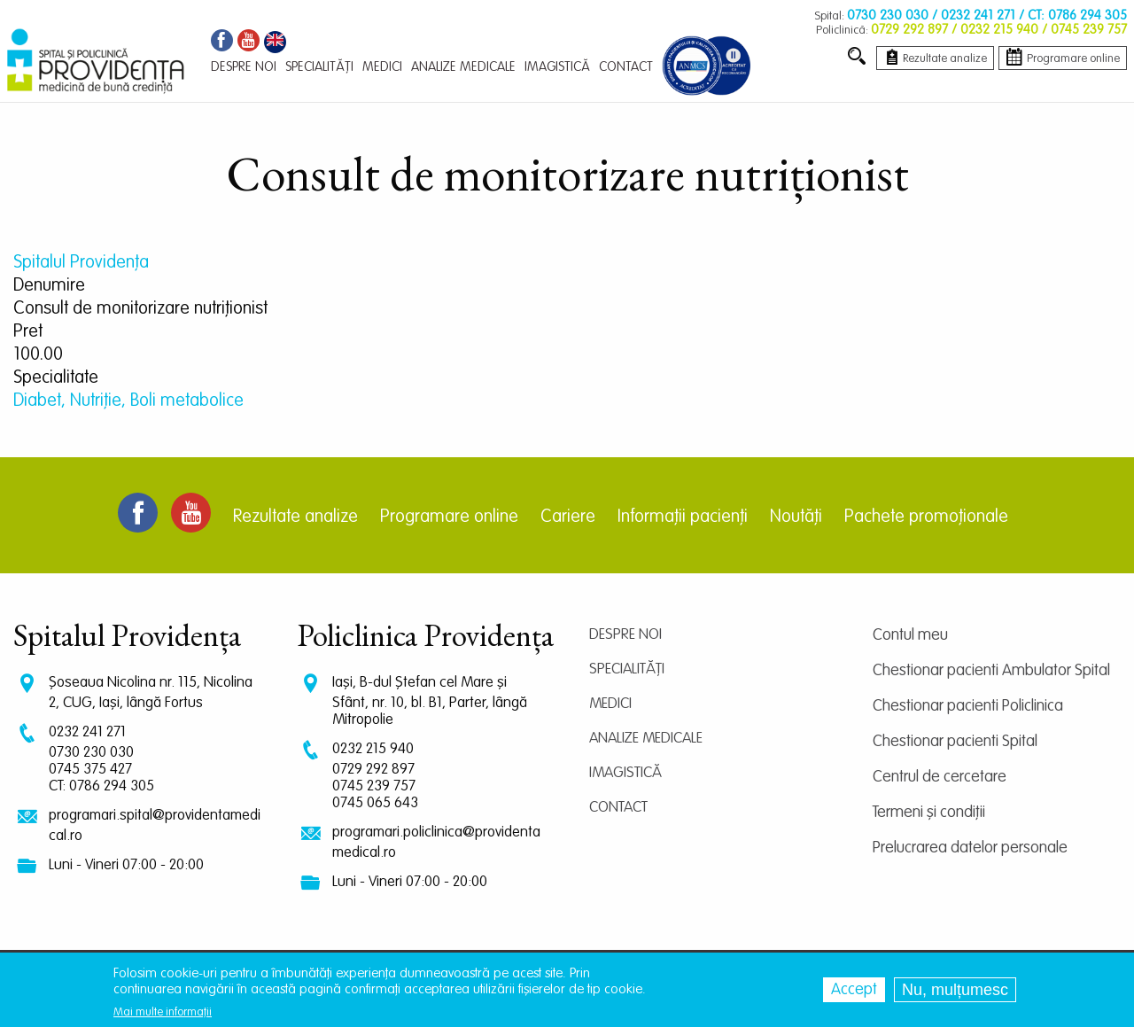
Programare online (449, 517)
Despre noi (625, 634)
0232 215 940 (373, 749)
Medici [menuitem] (382, 67)
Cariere (567, 517)
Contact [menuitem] (626, 67)
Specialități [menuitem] (319, 67)
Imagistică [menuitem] (557, 67)
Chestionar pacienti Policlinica (968, 706)
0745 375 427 (90, 769)
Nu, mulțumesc (955, 991)
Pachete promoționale (926, 517)
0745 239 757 (374, 786)
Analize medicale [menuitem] (463, 67)
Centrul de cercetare (939, 777)
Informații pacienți (682, 517)
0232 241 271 (87, 732)
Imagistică (625, 773)
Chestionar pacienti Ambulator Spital (991, 671)
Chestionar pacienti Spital (955, 742)
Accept (854, 991)
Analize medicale (646, 738)
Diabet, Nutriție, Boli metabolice (128, 401)
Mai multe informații (162, 1013)
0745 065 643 (375, 803)
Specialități (626, 669)
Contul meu (910, 635)
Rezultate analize (295, 517)
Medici (610, 704)
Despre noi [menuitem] (243, 67)
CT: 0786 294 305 (101, 786)
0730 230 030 (91, 752)
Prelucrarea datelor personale (970, 848)
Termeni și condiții (929, 813)
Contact (618, 807)
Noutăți (796, 517)
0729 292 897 (373, 769)
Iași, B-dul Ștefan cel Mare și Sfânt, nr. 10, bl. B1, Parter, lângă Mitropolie (429, 701)
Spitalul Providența (81, 263)
